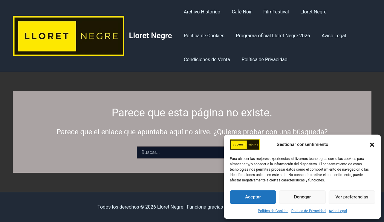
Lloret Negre (150, 35)
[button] (372, 145)
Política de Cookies (273, 211)
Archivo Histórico (201, 12)
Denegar (302, 197)
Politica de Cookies (203, 35)
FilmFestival (271, 12)
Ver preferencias (351, 197)
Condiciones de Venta (206, 59)
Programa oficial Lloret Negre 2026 (270, 35)
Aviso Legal (338, 211)
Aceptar (253, 197)
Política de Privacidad (308, 211)
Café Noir (239, 12)
